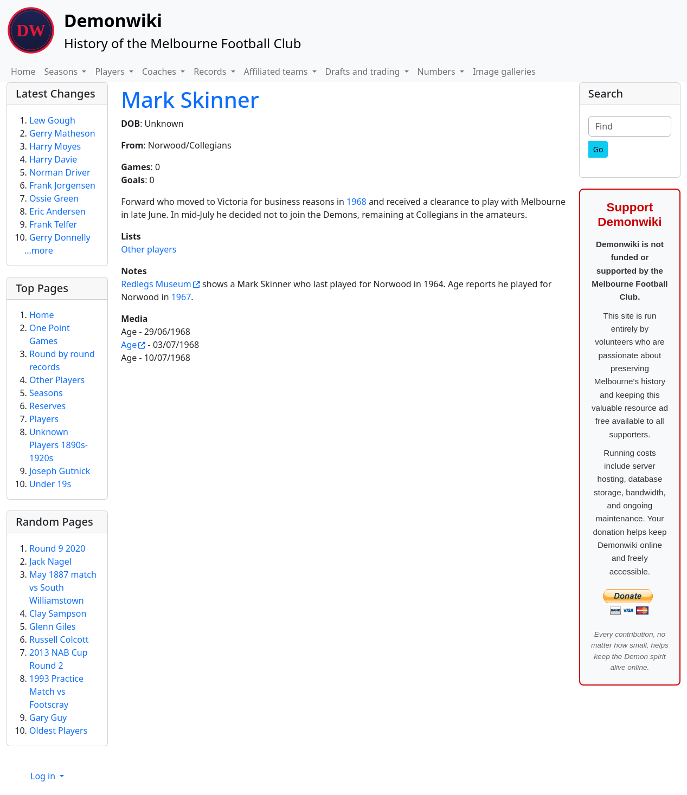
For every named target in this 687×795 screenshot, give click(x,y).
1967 (181, 297)
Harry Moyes (55, 146)
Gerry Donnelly (60, 237)
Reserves (47, 406)
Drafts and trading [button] (363, 71)
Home (23, 71)
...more (38, 250)
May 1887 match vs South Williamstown (63, 587)
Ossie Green (54, 198)
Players (44, 419)
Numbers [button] (438, 71)
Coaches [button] (160, 71)
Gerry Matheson (62, 133)
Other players (148, 249)
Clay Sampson (57, 613)
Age (129, 345)
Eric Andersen (57, 211)
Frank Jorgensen (62, 185)
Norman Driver (60, 172)
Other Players (57, 380)
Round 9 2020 (57, 548)
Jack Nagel (50, 561)
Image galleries (504, 71)
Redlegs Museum (156, 284)
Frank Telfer (53, 224)
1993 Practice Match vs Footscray (56, 691)
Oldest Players (58, 730)
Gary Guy (48, 717)
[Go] (598, 149)
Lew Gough (52, 120)
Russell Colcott (58, 639)
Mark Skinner (190, 99)
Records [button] (211, 71)
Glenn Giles (52, 626)
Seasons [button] (62, 71)
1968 (356, 202)
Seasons (46, 393)
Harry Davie (53, 159)
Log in (43, 776)
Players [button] (110, 71)
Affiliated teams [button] (277, 71)
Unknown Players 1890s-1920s (58, 445)
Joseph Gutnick (59, 471)
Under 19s (50, 484)
